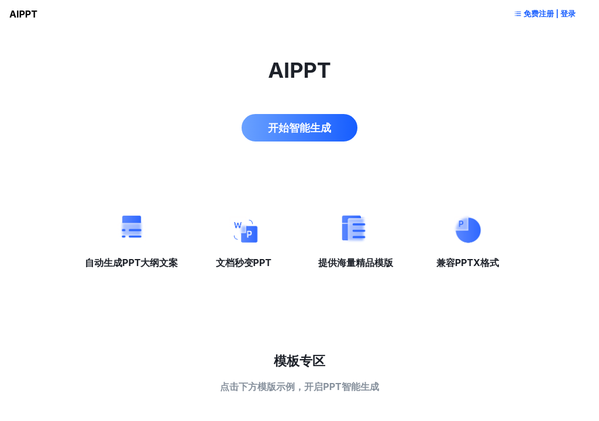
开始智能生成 (299, 123)
